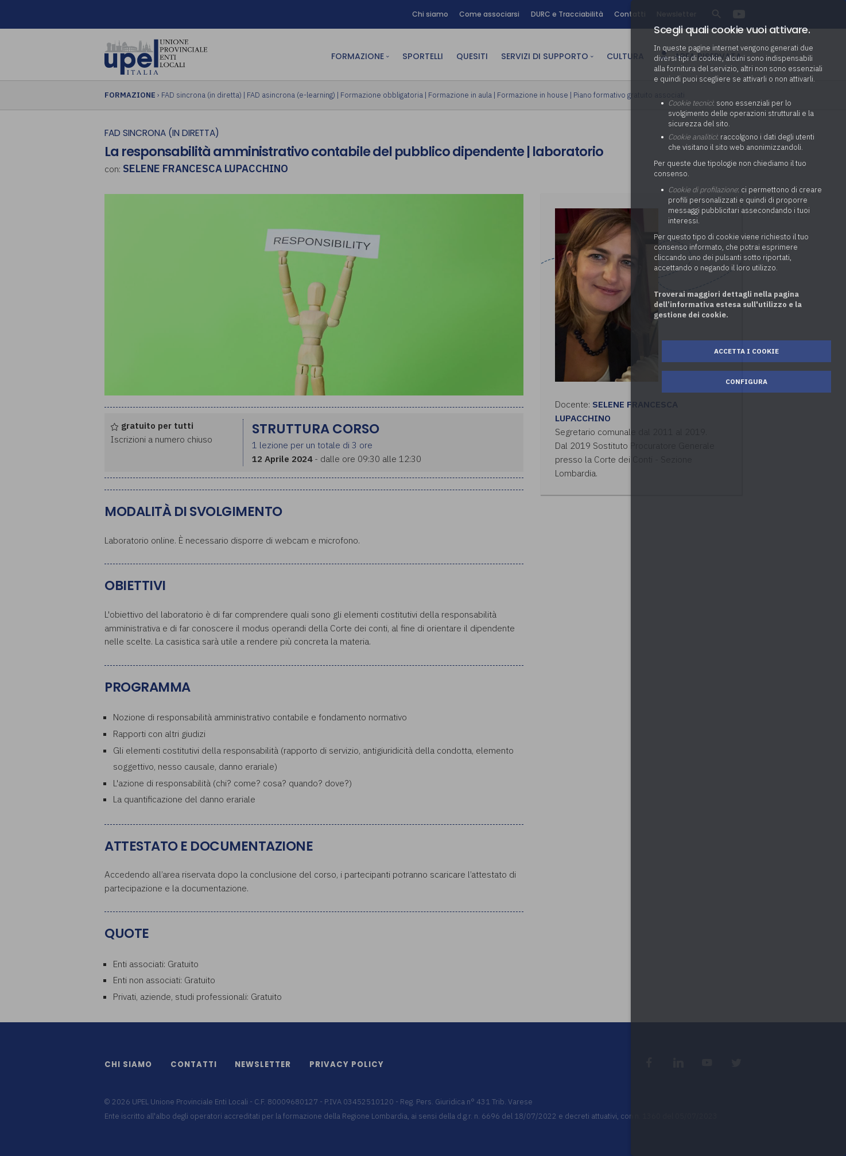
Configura (746, 381)
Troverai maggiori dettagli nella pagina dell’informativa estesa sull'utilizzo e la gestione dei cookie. (728, 304)
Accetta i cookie (746, 351)
